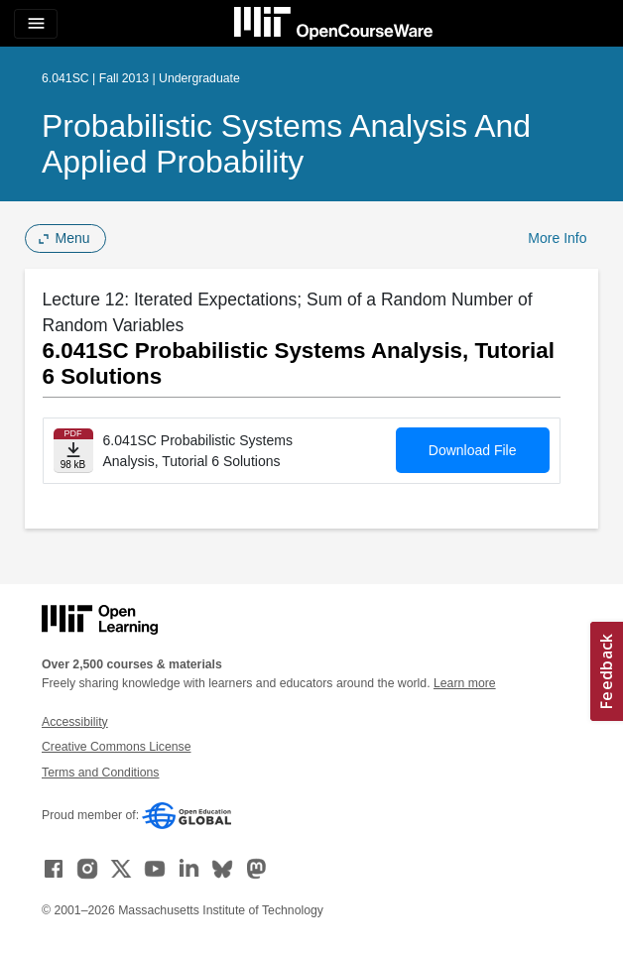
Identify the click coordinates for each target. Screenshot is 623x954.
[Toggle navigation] (36, 24)
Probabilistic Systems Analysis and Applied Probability (286, 143)
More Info (557, 238)
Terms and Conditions (100, 772)
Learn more (465, 683)
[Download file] (73, 450)
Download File (473, 450)
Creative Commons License (116, 747)
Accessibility (75, 722)
